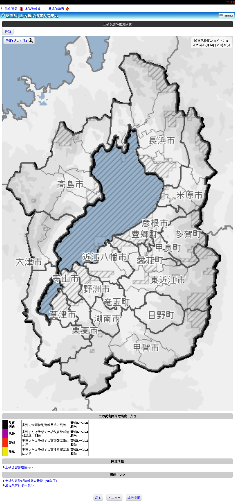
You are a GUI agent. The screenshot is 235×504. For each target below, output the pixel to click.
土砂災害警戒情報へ (19, 467)
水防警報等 (33, 9)
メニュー (114, 497)
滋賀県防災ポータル (19, 485)
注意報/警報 (9, 9)
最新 (8, 31)
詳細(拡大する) (16, 40)
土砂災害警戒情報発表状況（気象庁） (32, 481)
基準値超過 (56, 9)
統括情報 (133, 497)
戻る (98, 497)
